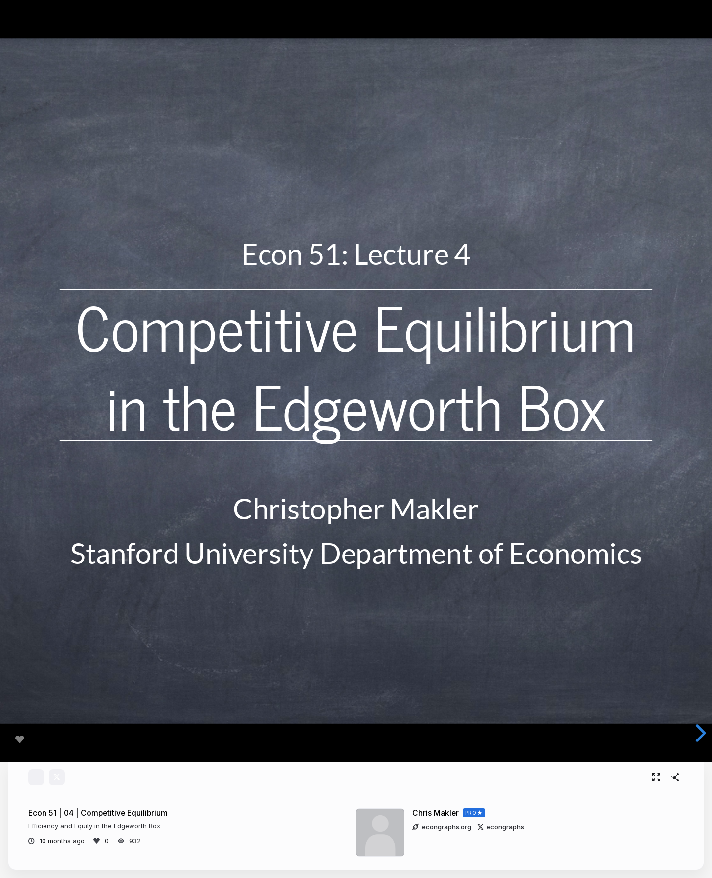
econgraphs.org (441, 827)
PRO (471, 813)
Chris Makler (435, 813)
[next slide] (699, 733)
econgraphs (500, 827)
